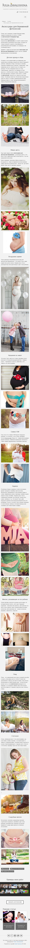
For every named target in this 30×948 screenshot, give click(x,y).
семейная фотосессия (8, 871)
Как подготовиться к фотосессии (9, 926)
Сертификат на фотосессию (21, 926)
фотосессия (6, 869)
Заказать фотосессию (15, 902)
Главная (4, 21)
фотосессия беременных (18, 869)
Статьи (9, 21)
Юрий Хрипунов (18, 944)
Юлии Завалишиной (18, 941)
